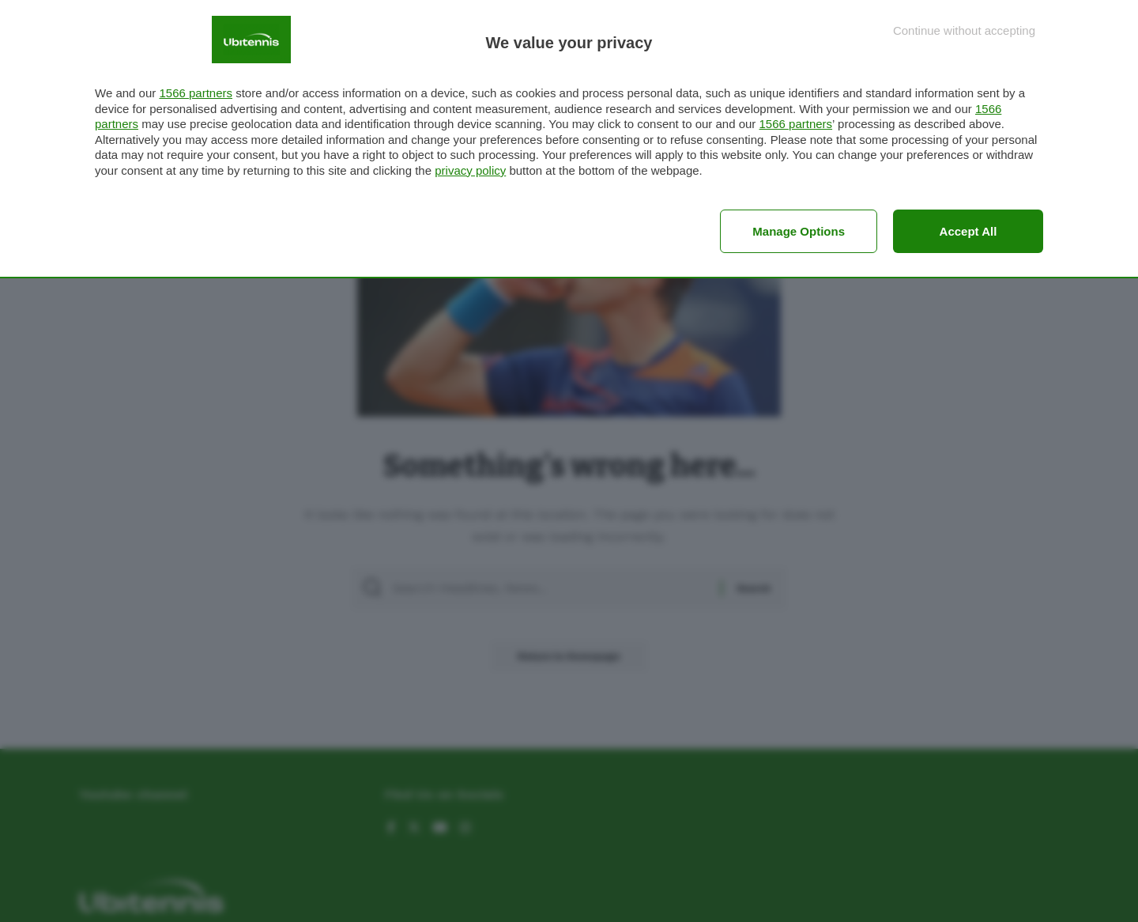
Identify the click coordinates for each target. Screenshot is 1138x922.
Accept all (968, 231)
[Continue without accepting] (964, 30)
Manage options (798, 231)
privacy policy (470, 170)
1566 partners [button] (195, 93)
